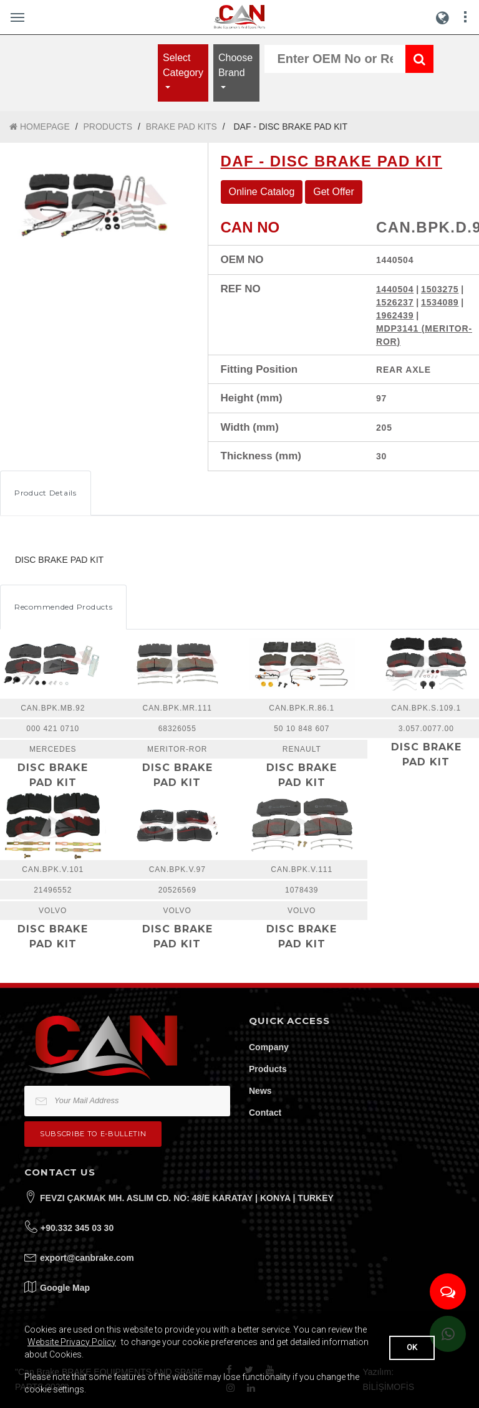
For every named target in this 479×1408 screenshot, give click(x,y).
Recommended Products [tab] (63, 606)
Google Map (65, 1288)
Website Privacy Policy (71, 1342)
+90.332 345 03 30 (77, 1228)
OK (412, 1347)
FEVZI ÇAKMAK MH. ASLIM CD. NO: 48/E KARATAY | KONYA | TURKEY (187, 1198)
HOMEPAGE (39, 126)
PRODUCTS (107, 127)
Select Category (183, 65)
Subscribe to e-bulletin (93, 1133)
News (260, 1091)
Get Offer (333, 191)
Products (268, 1069)
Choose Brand (235, 65)
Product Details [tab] (45, 492)
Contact (265, 1113)
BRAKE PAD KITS (181, 127)
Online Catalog (262, 191)
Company (269, 1047)
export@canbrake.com (87, 1258)
